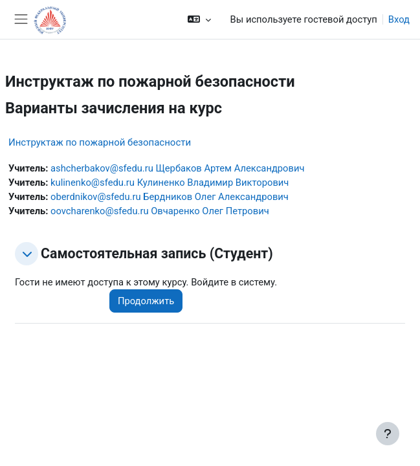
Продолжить (146, 301)
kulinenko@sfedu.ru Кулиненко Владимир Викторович (169, 182)
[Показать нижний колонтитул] (387, 433)
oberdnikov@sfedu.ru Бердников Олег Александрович (169, 197)
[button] (199, 19)
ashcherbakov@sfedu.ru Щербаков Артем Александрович (177, 168)
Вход (399, 19)
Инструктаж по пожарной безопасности (99, 142)
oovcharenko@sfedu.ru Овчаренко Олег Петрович (159, 211)
